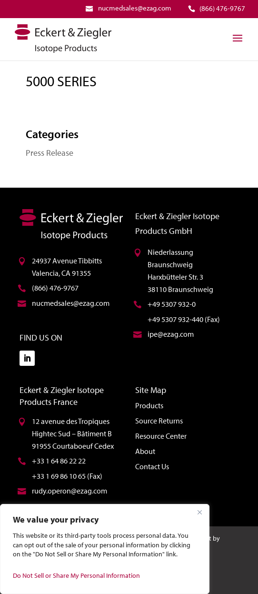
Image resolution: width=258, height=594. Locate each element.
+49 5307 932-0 (172, 304)
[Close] (199, 512)
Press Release (49, 152)
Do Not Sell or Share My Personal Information (76, 575)
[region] (104, 549)
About (145, 451)
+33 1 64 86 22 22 (59, 460)
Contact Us (152, 466)
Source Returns (159, 420)
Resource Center (161, 436)
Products (149, 405)
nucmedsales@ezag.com (70, 303)
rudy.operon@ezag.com (69, 490)
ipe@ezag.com (171, 334)
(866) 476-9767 (55, 287)
